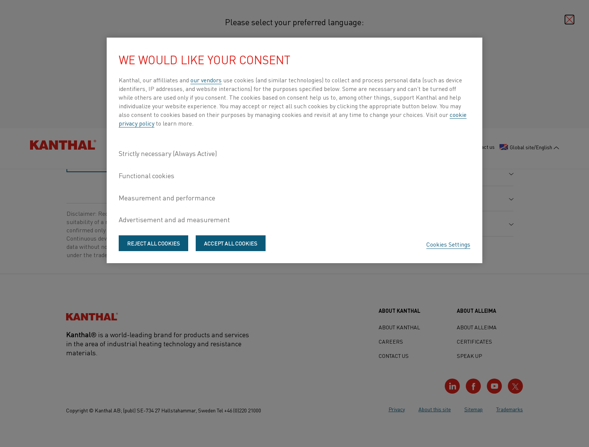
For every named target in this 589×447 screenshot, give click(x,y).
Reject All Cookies (153, 243)
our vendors (206, 80)
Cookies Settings (448, 244)
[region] (294, 150)
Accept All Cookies (230, 243)
